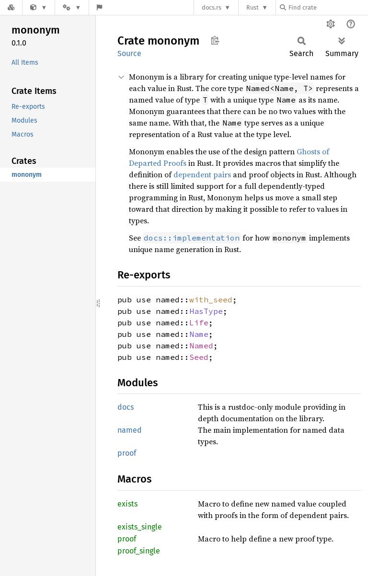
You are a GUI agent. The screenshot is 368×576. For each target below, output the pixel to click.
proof (126, 453)
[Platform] (72, 7)
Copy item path (215, 40)
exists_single (139, 526)
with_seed (210, 299)
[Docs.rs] (11, 7)
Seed (198, 357)
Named (201, 345)
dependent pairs (202, 174)
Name (198, 334)
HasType (206, 311)
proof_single (138, 550)
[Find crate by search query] (328, 7)
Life (198, 322)
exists (127, 503)
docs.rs (211, 7)
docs (125, 407)
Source (129, 53)
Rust (252, 7)
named (129, 430)
